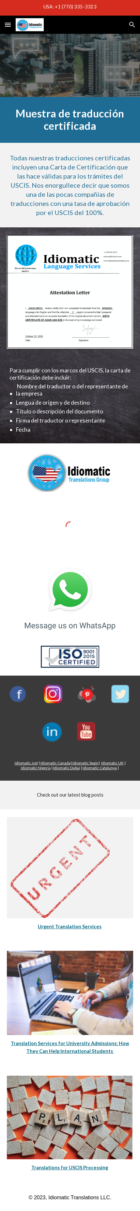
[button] (8, 25)
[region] (70, 8)
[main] (70, 120)
